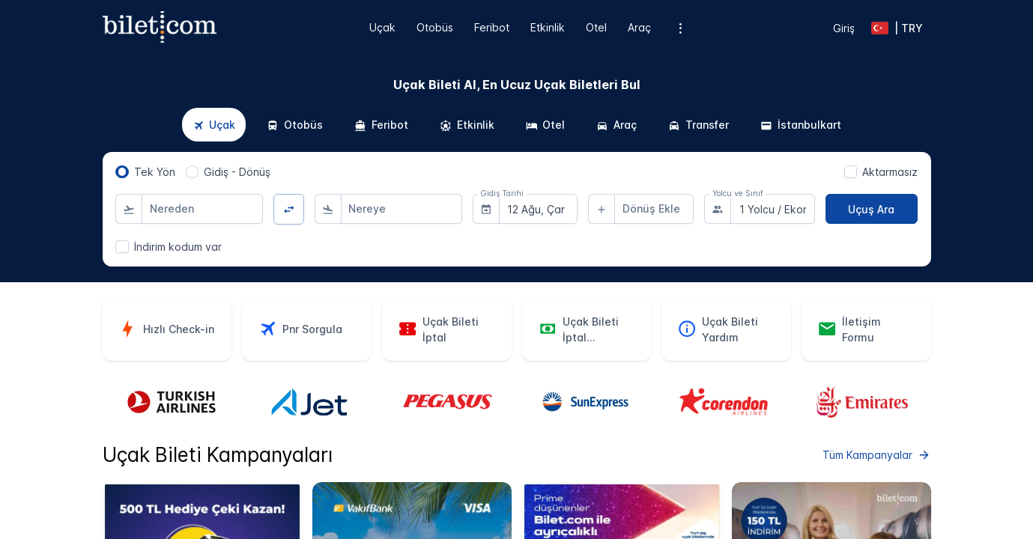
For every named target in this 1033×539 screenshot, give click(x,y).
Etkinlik (547, 27)
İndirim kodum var (178, 246)
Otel (596, 27)
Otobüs (434, 27)
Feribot (491, 27)
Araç (639, 27)
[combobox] (202, 209)
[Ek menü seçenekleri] (680, 28)
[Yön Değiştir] (288, 209)
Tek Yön (154, 171)
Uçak (382, 27)
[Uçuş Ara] (872, 209)
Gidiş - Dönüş (237, 171)
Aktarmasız (890, 171)
